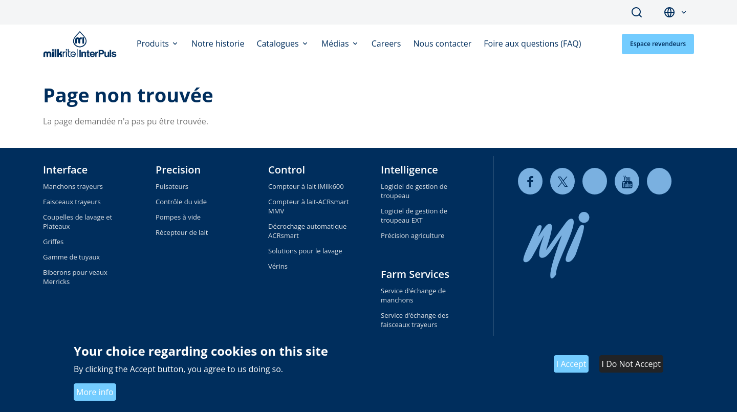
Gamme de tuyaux (71, 257)
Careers (386, 43)
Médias (336, 43)
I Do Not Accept (631, 364)
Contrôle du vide (181, 201)
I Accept (571, 364)
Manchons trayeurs (73, 186)
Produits (154, 43)
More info (95, 392)
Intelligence (409, 170)
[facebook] (530, 181)
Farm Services (415, 274)
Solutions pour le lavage (305, 250)
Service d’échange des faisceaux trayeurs (414, 320)
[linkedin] (594, 181)
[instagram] (659, 181)
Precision (178, 170)
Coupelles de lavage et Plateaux (77, 221)
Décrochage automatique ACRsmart (307, 231)
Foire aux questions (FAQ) (532, 43)
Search (637, 12)
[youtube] (627, 181)
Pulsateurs (172, 186)
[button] (684, 12)
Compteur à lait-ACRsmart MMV (308, 206)
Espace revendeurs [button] (658, 43)
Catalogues (278, 43)
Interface (65, 170)
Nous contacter (442, 43)
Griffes (53, 241)
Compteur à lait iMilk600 (306, 186)
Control (286, 170)
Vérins (278, 266)
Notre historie (217, 43)
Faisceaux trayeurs (72, 201)
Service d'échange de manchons (413, 295)
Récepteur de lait (182, 232)
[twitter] (562, 181)
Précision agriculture (412, 235)
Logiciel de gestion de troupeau (414, 191)
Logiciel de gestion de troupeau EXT (414, 215)
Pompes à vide (178, 217)
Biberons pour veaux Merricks (75, 277)
